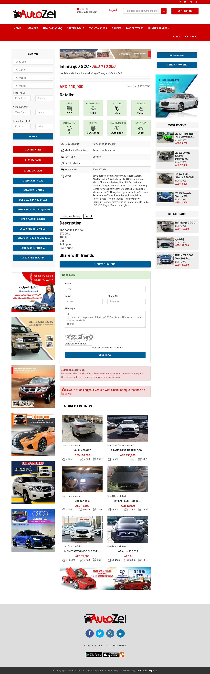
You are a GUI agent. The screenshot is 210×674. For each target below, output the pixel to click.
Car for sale (82, 501)
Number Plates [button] (158, 28)
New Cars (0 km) (52, 28)
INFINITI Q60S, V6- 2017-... (184, 257)
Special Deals (75, 28)
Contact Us (103, 645)
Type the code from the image (107, 347)
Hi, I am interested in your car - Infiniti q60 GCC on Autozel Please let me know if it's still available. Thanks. (105, 319)
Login (176, 36)
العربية (113, 9)
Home (17, 28)
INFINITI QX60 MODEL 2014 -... (82, 551)
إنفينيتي (179, 239)
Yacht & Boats (98, 28)
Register (190, 36)
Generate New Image (75, 343)
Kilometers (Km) (21, 121)
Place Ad (185, 11)
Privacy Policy (119, 645)
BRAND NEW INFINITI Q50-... (128, 450)
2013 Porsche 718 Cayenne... (185, 135)
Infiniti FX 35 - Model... (127, 501)
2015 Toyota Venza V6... (183, 195)
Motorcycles (134, 28)
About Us (88, 645)
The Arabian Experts (146, 670)
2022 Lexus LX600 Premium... (182, 155)
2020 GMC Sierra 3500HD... (185, 176)
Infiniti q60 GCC (82, 450)
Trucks (116, 28)
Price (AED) (19, 93)
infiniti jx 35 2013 (128, 551)
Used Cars (32, 28)
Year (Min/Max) (21, 107)
